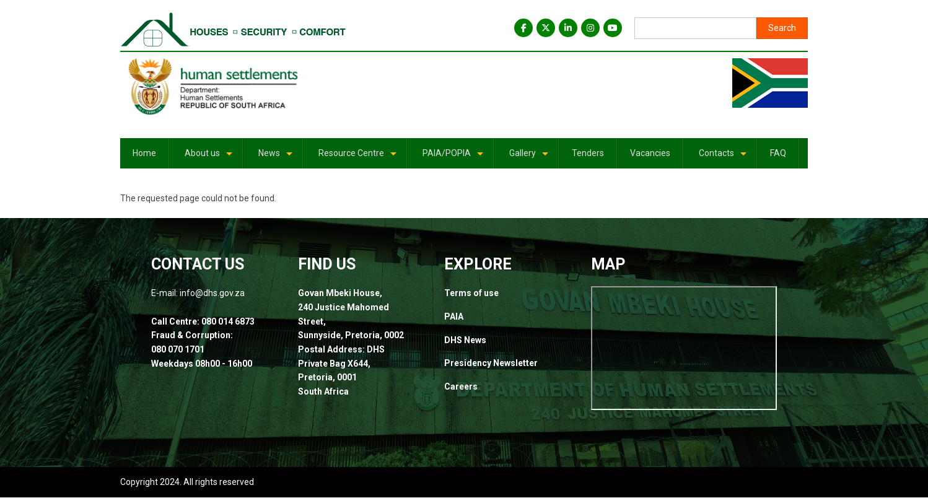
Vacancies (650, 153)
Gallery (529, 157)
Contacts (723, 157)
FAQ (778, 153)
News (276, 157)
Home (144, 153)
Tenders (588, 153)
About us (209, 157)
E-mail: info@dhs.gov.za (199, 293)
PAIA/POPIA (453, 157)
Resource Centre (358, 157)
